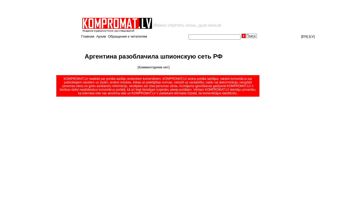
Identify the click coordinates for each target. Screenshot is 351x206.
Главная (87, 36)
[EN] (304, 36)
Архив (101, 36)
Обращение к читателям (127, 36)
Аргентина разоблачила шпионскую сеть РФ (153, 56)
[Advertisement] (142, 9)
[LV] (312, 36)
